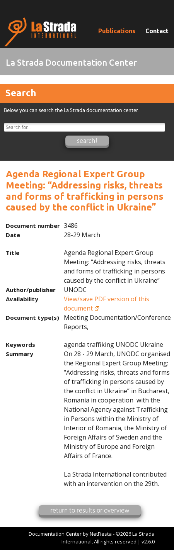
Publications (116, 30)
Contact (157, 30)
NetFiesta (101, 533)
